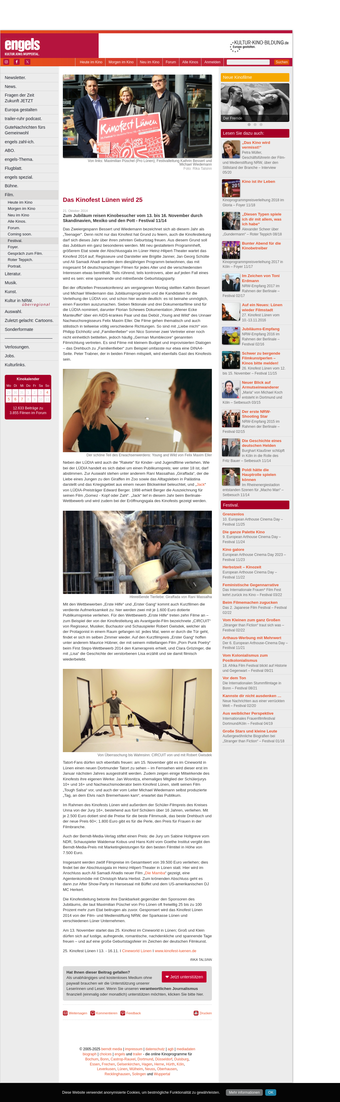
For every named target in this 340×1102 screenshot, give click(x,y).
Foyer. (13, 247)
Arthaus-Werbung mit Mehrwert (252, 638)
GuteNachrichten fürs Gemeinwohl (25, 130)
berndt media (111, 1049)
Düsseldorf (163, 1059)
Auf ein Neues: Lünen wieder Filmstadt (262, 307)
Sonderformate (19, 329)
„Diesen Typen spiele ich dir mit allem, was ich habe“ (262, 219)
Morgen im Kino (120, 62)
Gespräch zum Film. (25, 253)
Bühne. (11, 185)
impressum (134, 1049)
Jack (201, 484)
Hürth (170, 1064)
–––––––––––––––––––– (28, 338)
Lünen (122, 1069)
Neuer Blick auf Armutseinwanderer (260, 385)
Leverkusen (106, 1069)
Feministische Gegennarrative (251, 585)
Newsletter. (15, 77)
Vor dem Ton (234, 678)
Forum (171, 62)
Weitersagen (78, 1013)
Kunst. (11, 291)
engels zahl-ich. (20, 141)
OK (270, 1092)
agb (171, 1049)
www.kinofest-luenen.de (175, 951)
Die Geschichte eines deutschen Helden (262, 443)
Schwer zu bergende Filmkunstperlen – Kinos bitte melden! (261, 358)
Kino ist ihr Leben (258, 181)
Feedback (133, 1013)
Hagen (147, 1064)
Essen (95, 1064)
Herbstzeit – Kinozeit (242, 567)
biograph (90, 1054)
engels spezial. (19, 177)
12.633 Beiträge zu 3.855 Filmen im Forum (28, 410)
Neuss (150, 1069)
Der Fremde (232, 118)
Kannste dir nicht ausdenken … (252, 696)
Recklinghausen (117, 1074)
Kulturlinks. (15, 364)
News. (11, 86)
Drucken (206, 1013)
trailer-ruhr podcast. (23, 118)
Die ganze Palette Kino (244, 532)
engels (119, 1054)
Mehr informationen (244, 1092)
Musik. (11, 282)
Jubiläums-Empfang (261, 329)
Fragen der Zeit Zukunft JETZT (32, 98)
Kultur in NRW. (19, 300)
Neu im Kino (149, 62)
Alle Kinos (190, 62)
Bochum (91, 1059)
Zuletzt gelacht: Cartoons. (29, 320)
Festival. (15, 240)
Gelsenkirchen (128, 1064)
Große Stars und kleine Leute (250, 731)
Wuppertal (162, 1074)
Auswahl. (13, 311)
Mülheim (136, 1069)
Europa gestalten (21, 109)
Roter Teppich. (20, 259)
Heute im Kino (91, 62)
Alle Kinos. (17, 221)
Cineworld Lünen (137, 951)
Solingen (139, 1074)
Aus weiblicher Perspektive (248, 713)
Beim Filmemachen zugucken (250, 602)
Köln (180, 1064)
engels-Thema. (19, 159)
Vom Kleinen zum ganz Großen (251, 620)
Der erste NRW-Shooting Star (256, 414)
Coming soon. (20, 234)
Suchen (282, 62)
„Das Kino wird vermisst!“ (256, 145)
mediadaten (185, 1049)
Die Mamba (155, 873)
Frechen (108, 1064)
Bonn (104, 1059)
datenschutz (155, 1049)
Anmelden (212, 62)
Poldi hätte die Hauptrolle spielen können (259, 475)
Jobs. (10, 355)
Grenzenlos (233, 514)
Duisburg (181, 1059)
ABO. (10, 150)
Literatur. (13, 273)
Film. (9, 194)
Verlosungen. (17, 347)
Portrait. (14, 266)
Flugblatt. (13, 168)
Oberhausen (167, 1069)
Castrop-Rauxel (123, 1059)
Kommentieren (107, 1013)
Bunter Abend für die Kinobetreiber (261, 246)
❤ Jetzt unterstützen (184, 976)
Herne (159, 1064)
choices (106, 1054)
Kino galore (233, 549)
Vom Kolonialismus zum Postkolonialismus (245, 658)
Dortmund (145, 1059)
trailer (137, 1054)
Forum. (14, 228)
